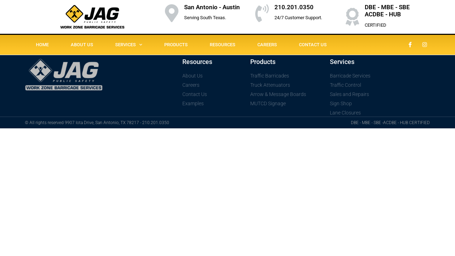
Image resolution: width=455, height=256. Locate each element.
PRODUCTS (176, 44)
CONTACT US (313, 44)
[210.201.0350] (262, 13)
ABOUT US (82, 44)
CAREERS (267, 44)
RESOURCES (222, 44)
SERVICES (128, 44)
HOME (42, 44)
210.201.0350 (294, 7)
